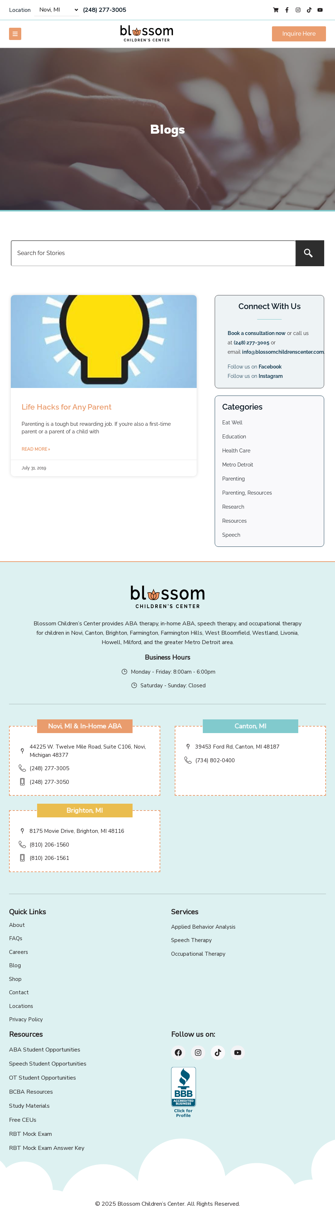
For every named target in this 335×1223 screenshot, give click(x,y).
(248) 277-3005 (104, 10)
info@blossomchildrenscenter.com (283, 352)
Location (20, 10)
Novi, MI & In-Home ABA (84, 726)
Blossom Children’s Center (150, 1204)
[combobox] (153, 253)
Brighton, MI (85, 810)
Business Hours (167, 657)
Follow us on (255, 367)
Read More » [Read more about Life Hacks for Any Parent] (36, 449)
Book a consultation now (257, 333)
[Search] (309, 253)
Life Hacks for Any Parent (67, 406)
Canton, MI (250, 726)
